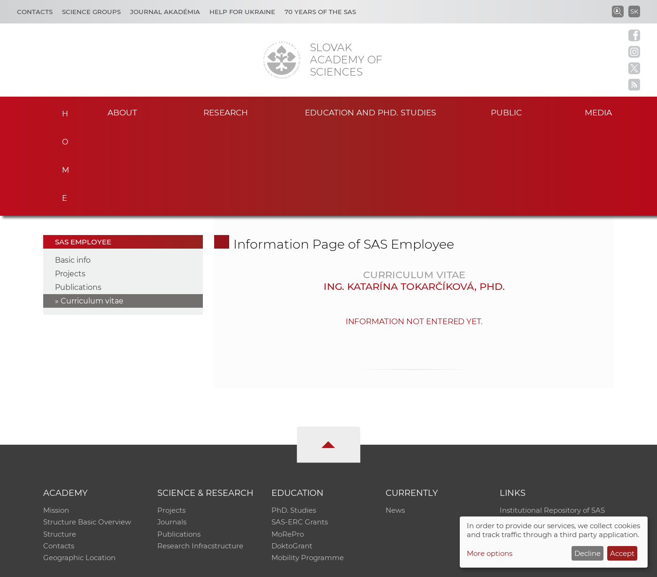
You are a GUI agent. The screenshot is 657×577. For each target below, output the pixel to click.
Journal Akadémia (165, 11)
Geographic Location (79, 471)
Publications (78, 199)
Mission (56, 422)
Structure (59, 446)
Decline (587, 553)
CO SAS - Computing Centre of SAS (170, 565)
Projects (70, 185)
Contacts (35, 11)
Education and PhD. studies (370, 112)
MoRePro (287, 446)
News (395, 422)
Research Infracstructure (200, 459)
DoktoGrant (291, 459)
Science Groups (91, 11)
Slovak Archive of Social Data (550, 434)
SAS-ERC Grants (299, 434)
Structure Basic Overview (87, 434)
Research (225, 112)
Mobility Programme (307, 471)
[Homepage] (282, 60)
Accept (622, 553)
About (123, 112)
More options (489, 553)
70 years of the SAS (320, 11)
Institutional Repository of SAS (552, 422)
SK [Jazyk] (634, 11)
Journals (172, 434)
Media (600, 112)
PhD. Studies (293, 422)
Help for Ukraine (242, 11)
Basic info (73, 171)
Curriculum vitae (92, 212)
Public (506, 112)
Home (62, 111)
